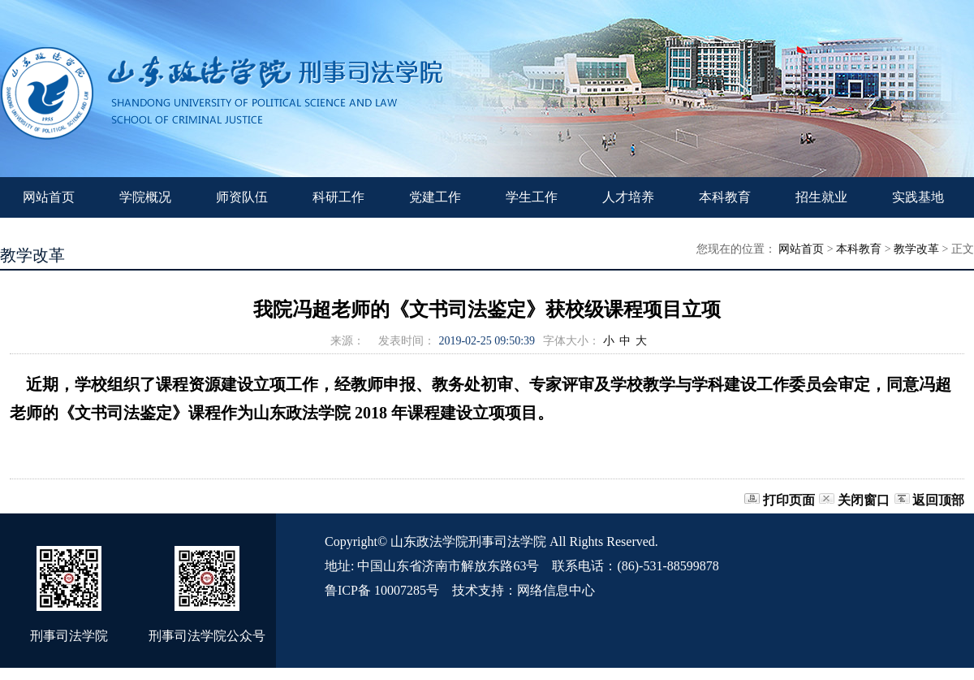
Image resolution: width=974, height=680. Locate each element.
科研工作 (338, 197)
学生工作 (532, 197)
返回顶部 (938, 500)
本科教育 (725, 197)
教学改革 (916, 249)
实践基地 (918, 197)
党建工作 (435, 197)
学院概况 (145, 197)
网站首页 (49, 197)
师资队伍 (242, 197)
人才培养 (628, 197)
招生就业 (821, 197)
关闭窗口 (864, 500)
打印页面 (789, 500)
